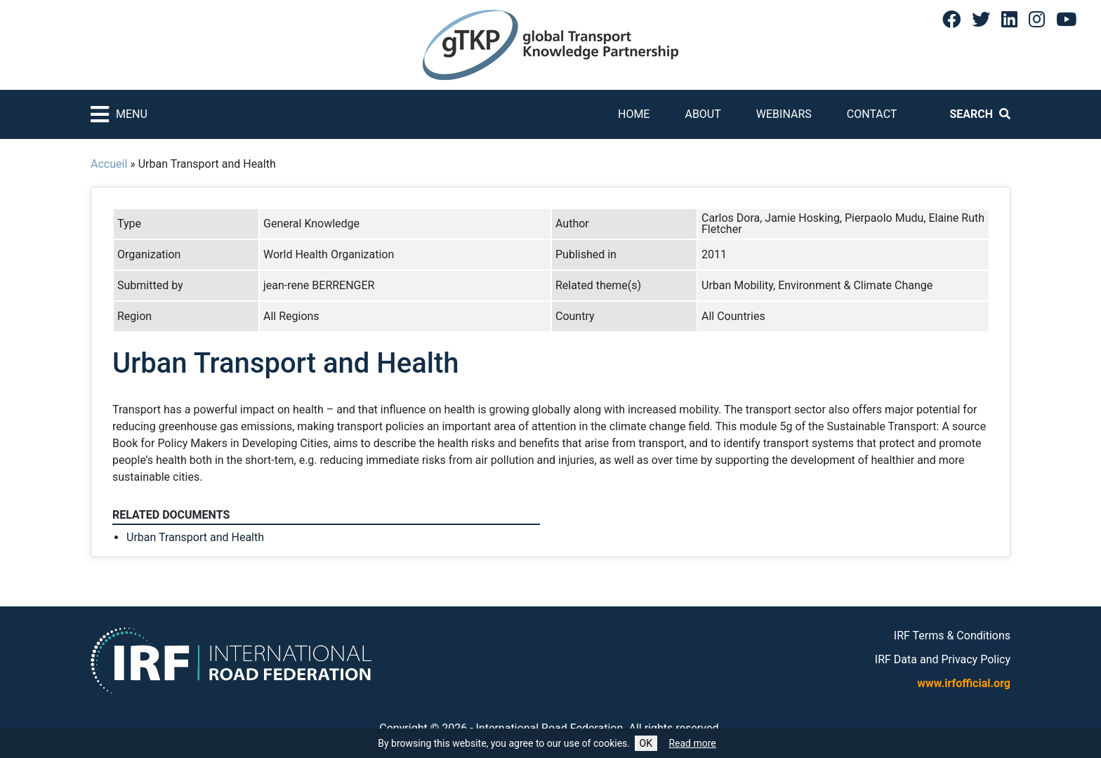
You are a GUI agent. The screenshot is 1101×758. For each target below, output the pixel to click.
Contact (872, 114)
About (702, 114)
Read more (692, 743)
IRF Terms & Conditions (952, 635)
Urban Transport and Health (195, 537)
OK (646, 743)
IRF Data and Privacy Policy (942, 659)
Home (634, 114)
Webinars (784, 114)
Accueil (109, 164)
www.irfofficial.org (963, 683)
